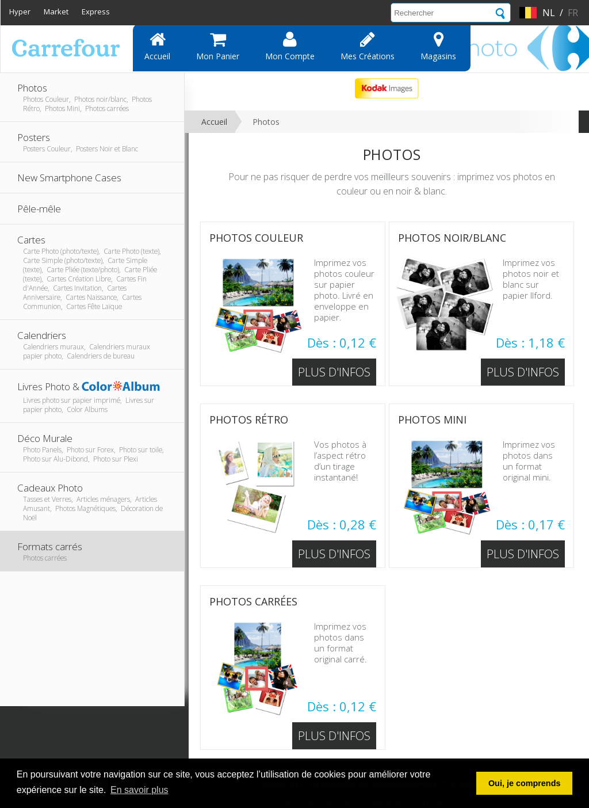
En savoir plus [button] (139, 790)
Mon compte (290, 46)
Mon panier (217, 46)
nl (548, 12)
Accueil (157, 46)
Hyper (19, 11)
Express (96, 11)
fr (573, 12)
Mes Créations (368, 46)
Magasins (438, 46)
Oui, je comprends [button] (524, 783)
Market (56, 11)
